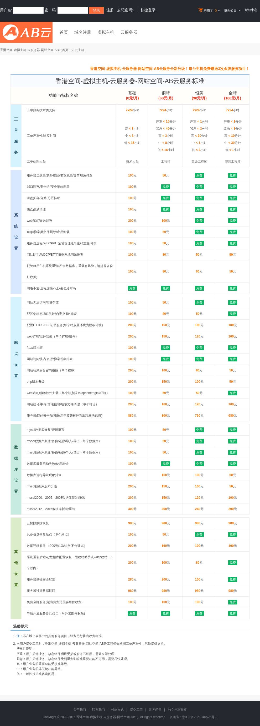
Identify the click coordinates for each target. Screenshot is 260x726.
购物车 (209, 10)
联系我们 (98, 710)
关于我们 (79, 710)
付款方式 (117, 710)
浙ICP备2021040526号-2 (199, 717)
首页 (64, 32)
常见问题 (155, 710)
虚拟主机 (105, 32)
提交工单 (136, 710)
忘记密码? (125, 10)
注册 (110, 10)
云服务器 (129, 32)
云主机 (79, 50)
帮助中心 (251, 10)
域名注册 (82, 32)
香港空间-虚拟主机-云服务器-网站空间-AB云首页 (34, 50)
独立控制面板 (177, 710)
